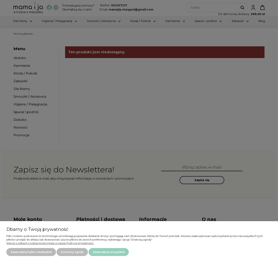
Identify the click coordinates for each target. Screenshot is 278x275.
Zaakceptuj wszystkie (109, 252)
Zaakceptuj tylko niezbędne (31, 252)
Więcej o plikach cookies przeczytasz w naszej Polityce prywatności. (50, 243)
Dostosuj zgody (72, 252)
